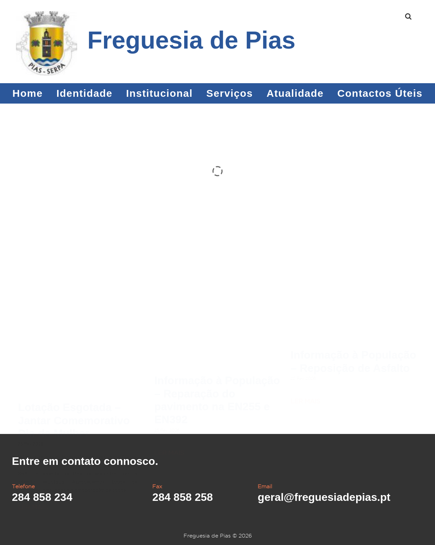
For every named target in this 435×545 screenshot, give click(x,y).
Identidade (84, 93)
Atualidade (295, 93)
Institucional (159, 93)
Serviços (229, 93)
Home (28, 93)
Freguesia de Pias (191, 40)
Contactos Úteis (380, 93)
